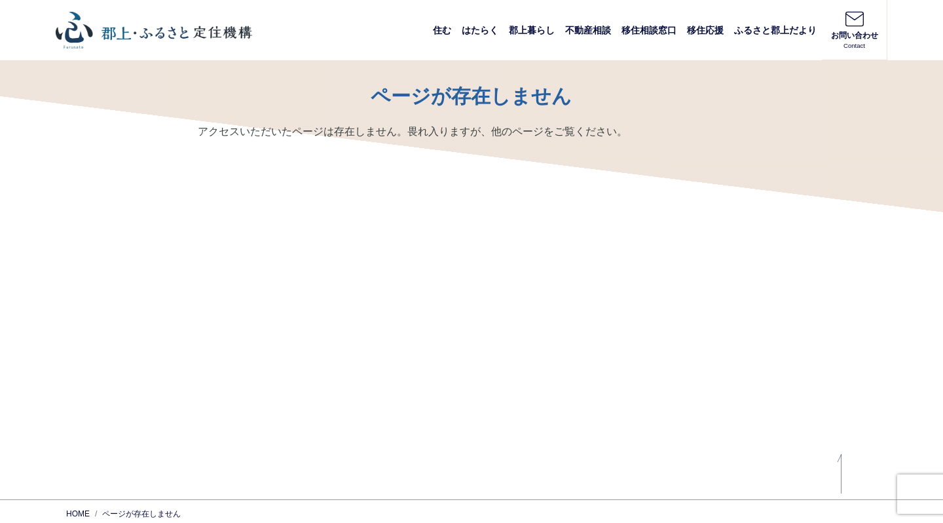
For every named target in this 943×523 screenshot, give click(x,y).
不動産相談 (588, 30)
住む (442, 30)
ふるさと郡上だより (775, 30)
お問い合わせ (854, 29)
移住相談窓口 (648, 30)
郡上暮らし (532, 30)
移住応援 (705, 30)
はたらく (480, 30)
